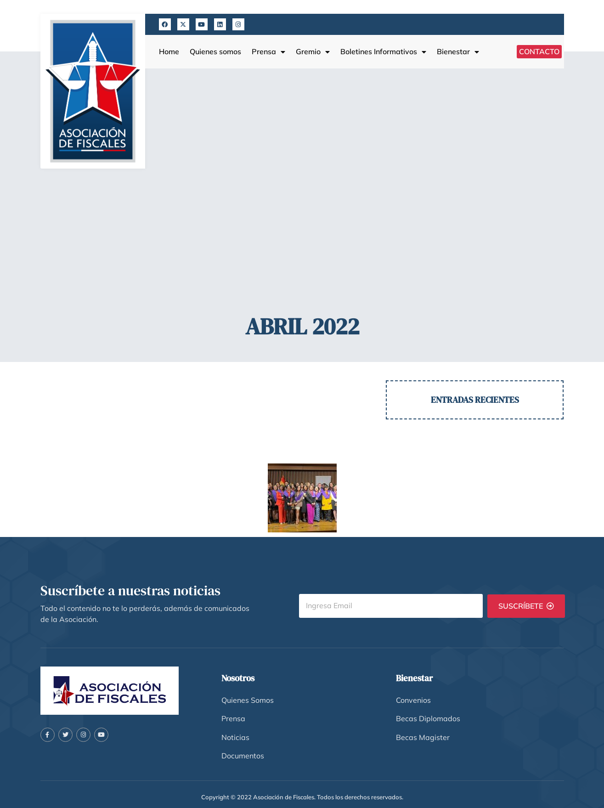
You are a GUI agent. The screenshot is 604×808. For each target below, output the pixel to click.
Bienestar (458, 51)
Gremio (313, 51)
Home (169, 51)
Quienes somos (215, 51)
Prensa (268, 51)
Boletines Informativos (383, 51)
